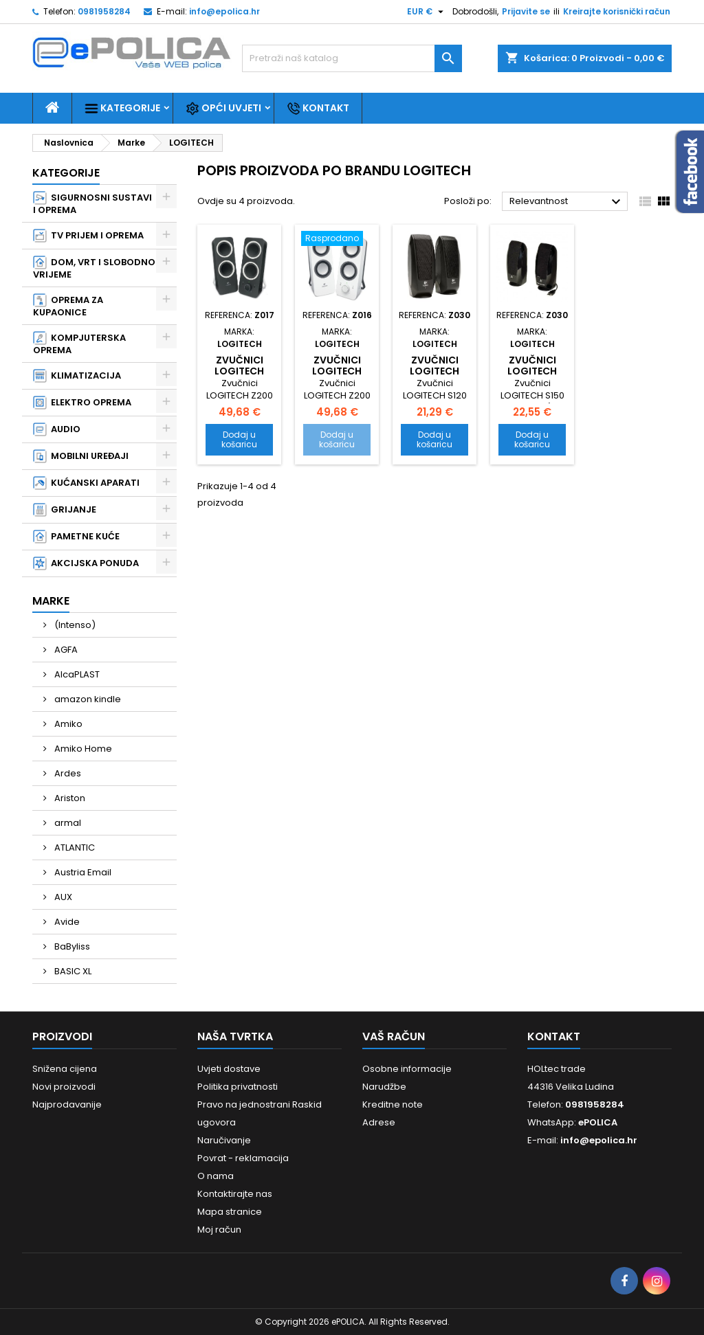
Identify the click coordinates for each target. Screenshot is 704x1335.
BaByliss (71, 946)
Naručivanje (224, 1140)
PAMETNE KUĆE (76, 536)
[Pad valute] (427, 11)
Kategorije (122, 108)
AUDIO (56, 429)
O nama (215, 1175)
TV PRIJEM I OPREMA (88, 236)
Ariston (68, 798)
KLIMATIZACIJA (77, 376)
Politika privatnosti (237, 1086)
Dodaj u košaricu (239, 439)
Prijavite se (526, 11)
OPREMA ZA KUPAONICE (68, 306)
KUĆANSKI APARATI (86, 483)
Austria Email (81, 872)
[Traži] (352, 58)
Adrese (378, 1122)
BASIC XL (71, 971)
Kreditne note (392, 1104)
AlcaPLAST (76, 674)
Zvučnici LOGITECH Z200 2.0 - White (337, 376)
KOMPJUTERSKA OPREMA (79, 344)
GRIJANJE (64, 510)
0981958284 (104, 11)
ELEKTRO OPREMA (82, 403)
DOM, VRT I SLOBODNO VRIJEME (94, 268)
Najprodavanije (67, 1104)
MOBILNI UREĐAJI (81, 456)
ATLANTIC (73, 847)
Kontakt (318, 108)
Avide (66, 921)
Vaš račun (393, 1036)
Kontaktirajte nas (234, 1193)
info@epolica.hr (224, 11)
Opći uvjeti (223, 108)
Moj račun (219, 1229)
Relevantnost (566, 202)
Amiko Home (82, 748)
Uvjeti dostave (229, 1068)
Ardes (66, 773)
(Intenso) (74, 624)
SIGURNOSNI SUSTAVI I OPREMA (92, 203)
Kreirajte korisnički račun (616, 11)
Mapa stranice (229, 1211)
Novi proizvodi (64, 1086)
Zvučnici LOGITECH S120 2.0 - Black (434, 376)
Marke (50, 601)
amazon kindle (86, 699)
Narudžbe (384, 1086)
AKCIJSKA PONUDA (86, 563)
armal (66, 822)
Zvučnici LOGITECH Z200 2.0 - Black (239, 376)
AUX (62, 897)
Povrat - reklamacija (243, 1158)
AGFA (65, 649)
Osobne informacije (407, 1068)
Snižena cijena (64, 1068)
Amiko (67, 723)
